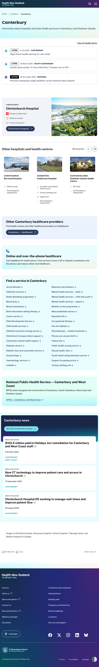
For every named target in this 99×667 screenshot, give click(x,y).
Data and (11, 611)
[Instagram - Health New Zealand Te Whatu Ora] (68, 635)
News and (11, 599)
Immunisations (54, 593)
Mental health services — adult (67, 292)
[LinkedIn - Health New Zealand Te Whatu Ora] (77, 635)
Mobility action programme (66, 306)
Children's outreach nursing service (24, 331)
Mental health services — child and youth (72, 296)
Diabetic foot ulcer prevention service (25, 350)
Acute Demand (14, 287)
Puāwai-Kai (58, 341)
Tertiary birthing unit (62, 365)
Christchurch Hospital (20, 128)
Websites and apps (9, 617)
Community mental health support (23, 341)
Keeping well (53, 599)
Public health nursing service (66, 345)
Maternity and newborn (64, 287)
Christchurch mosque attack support (24, 336)
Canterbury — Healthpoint (23, 233)
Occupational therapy (63, 321)
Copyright (85, 659)
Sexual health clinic (62, 350)
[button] (8, 551)
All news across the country (22, 429)
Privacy (62, 659)
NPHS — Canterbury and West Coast (24, 399)
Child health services (17, 326)
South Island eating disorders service (70, 355)
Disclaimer (6, 623)
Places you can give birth (65, 336)
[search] (89, 4)
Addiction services (16, 292)
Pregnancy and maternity (59, 605)
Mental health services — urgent (68, 301)
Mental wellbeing (55, 611)
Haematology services (18, 360)
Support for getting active (65, 360)
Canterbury (26, 14)
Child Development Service (20, 321)
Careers (5, 588)
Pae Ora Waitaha (61, 326)
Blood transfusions (16, 306)
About (7, 593)
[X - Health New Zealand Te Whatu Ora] (59, 635)
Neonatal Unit (59, 316)
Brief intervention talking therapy (23, 311)
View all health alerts (87, 43)
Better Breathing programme (21, 296)
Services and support (57, 623)
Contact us (6, 605)
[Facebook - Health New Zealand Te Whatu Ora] (50, 635)
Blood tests (12, 301)
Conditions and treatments (59, 588)
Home (4, 14)
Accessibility (73, 659)
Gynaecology (13, 355)
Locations (14, 14)
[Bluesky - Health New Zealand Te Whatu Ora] (86, 635)
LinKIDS (11, 365)
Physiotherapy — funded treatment (69, 331)
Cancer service (14, 316)
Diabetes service (15, 345)
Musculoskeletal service (64, 311)
